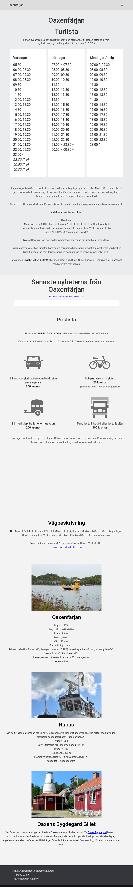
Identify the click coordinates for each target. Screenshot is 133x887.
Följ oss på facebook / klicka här (66, 296)
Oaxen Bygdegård (97, 832)
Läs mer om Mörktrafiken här (66, 547)
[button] (122, 5)
